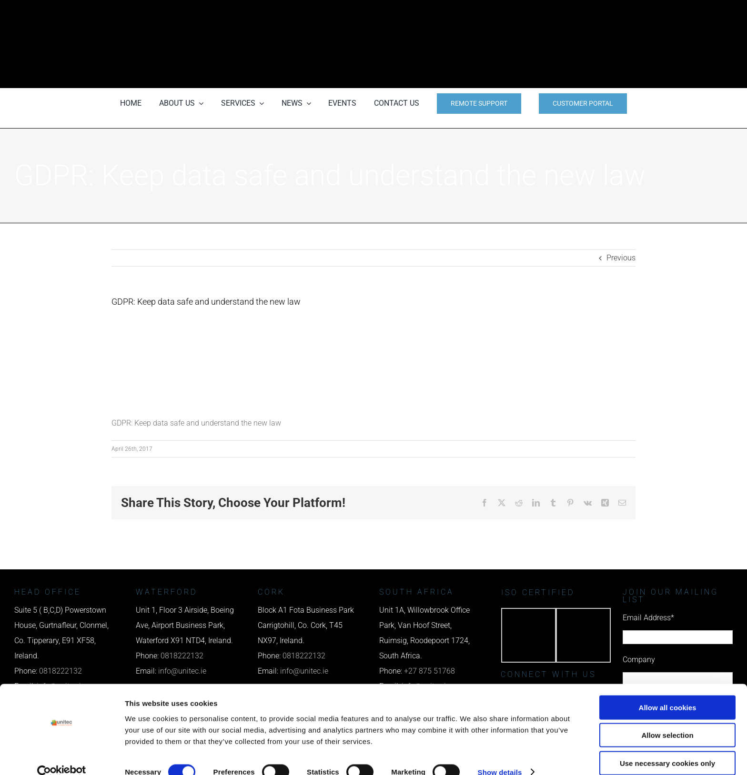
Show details (500, 756)
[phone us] (555, 13)
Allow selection (667, 719)
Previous (621, 257)
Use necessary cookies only (667, 747)
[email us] (555, 44)
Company (639, 659)
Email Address (648, 617)
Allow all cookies (668, 691)
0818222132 (182, 655)
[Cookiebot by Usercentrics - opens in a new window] (61, 756)
